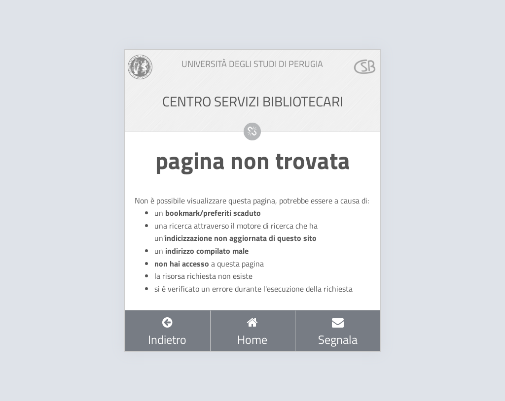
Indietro (167, 332)
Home (252, 332)
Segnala (338, 332)
